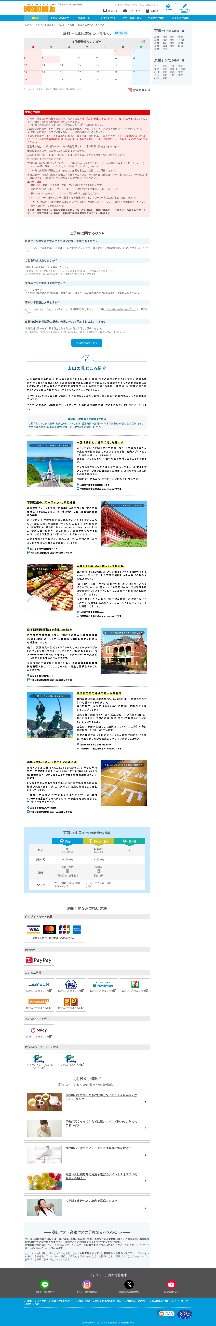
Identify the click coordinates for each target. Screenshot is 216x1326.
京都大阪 (160, 45)
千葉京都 (176, 66)
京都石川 (160, 42)
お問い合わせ (32, 1304)
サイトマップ (181, 1301)
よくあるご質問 (180, 18)
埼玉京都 (160, 66)
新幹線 (151, 11)
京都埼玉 (160, 36)
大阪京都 (160, 75)
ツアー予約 (131, 11)
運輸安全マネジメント (62, 1301)
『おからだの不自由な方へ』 (121, 309)
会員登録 (184, 8)
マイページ (168, 7)
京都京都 (176, 42)
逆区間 (121, 33)
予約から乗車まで (59, 18)
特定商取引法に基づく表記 (108, 1301)
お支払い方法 (108, 18)
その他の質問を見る (87, 342)
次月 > (144, 41)
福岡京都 (160, 78)
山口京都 (176, 75)
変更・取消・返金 (132, 18)
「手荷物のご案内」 (71, 124)
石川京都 (160, 72)
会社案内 (41, 1301)
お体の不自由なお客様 (126, 5)
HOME (35, 18)
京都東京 (160, 39)
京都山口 (176, 45)
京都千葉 (176, 36)
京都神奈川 (177, 39)
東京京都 (160, 69)
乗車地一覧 (84, 18)
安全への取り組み (149, 5)
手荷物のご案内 (156, 18)
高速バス (110, 11)
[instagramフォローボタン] (87, 1284)
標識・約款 (84, 1301)
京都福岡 (160, 48)
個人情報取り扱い (160, 1301)
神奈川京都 (177, 69)
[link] (166, 1314)
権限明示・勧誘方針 (136, 1301)
